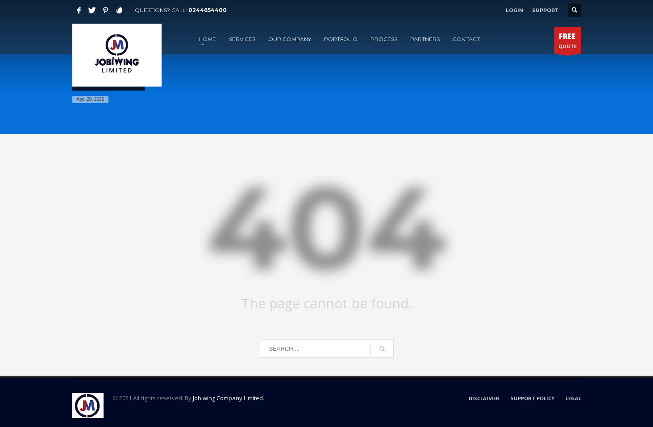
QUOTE (567, 42)
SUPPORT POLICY (532, 398)
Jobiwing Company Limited (228, 398)
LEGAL (573, 398)
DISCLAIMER (484, 398)
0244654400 (207, 10)
